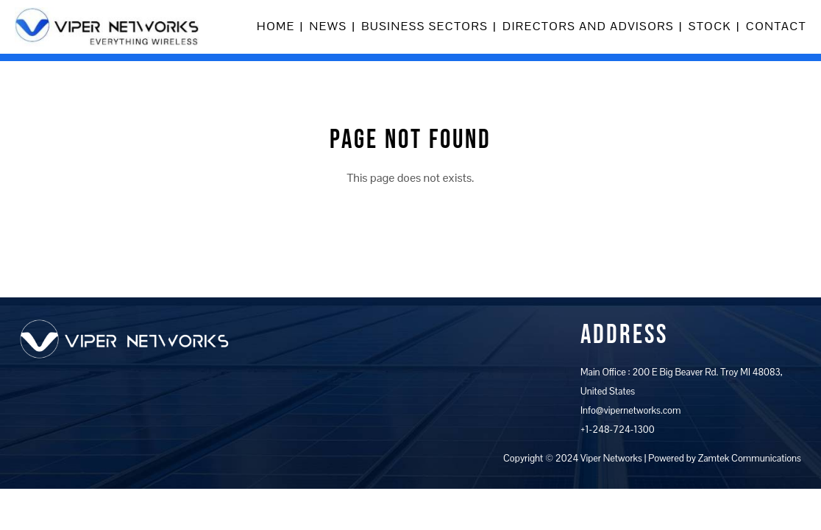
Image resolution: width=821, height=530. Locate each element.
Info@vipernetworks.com (630, 410)
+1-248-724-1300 (617, 429)
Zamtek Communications (749, 458)
